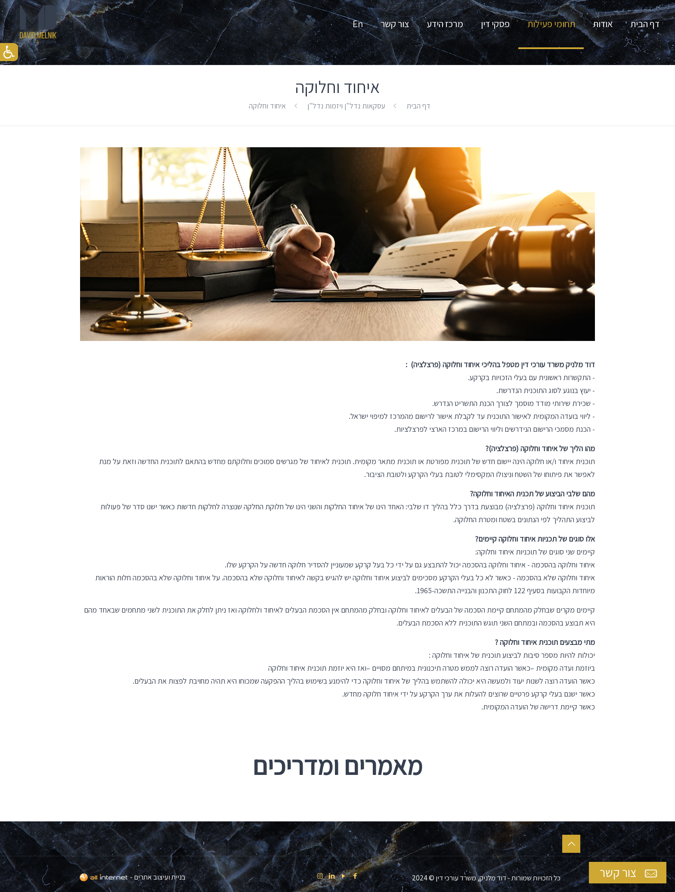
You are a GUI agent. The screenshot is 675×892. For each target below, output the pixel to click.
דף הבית (418, 106)
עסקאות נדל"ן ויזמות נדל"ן (346, 106)
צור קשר (629, 872)
